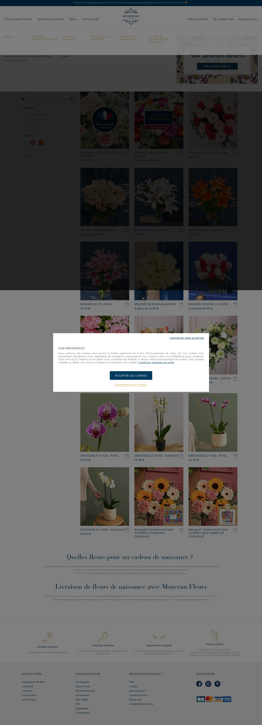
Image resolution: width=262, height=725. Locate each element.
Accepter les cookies (131, 376)
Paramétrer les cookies (131, 385)
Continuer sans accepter (187, 338)
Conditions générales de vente (156, 362)
